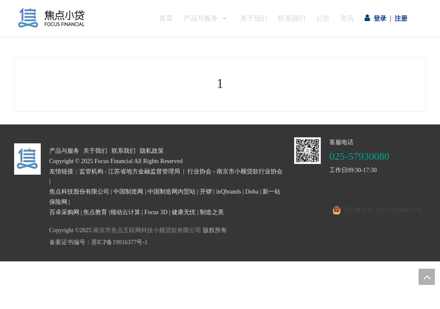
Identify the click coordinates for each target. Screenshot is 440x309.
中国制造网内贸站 (172, 220)
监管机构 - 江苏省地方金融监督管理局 (130, 200)
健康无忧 (184, 240)
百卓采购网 (64, 240)
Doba (251, 220)
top (427, 277)
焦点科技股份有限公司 (79, 220)
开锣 (206, 220)
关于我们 (95, 179)
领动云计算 (125, 240)
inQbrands (228, 220)
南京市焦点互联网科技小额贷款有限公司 (147, 258)
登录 (380, 18)
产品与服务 (64, 179)
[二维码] (307, 179)
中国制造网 (128, 220)
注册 (401, 18)
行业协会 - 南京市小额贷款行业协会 (235, 200)
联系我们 (124, 179)
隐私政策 (152, 179)
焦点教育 (95, 240)
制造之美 (212, 240)
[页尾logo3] (27, 187)
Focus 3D (156, 240)
